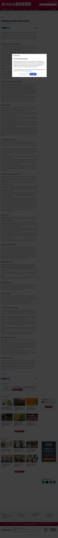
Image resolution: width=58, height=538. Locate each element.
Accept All (33, 74)
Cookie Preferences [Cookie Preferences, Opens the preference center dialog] (24, 74)
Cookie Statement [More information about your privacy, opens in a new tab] (28, 70)
